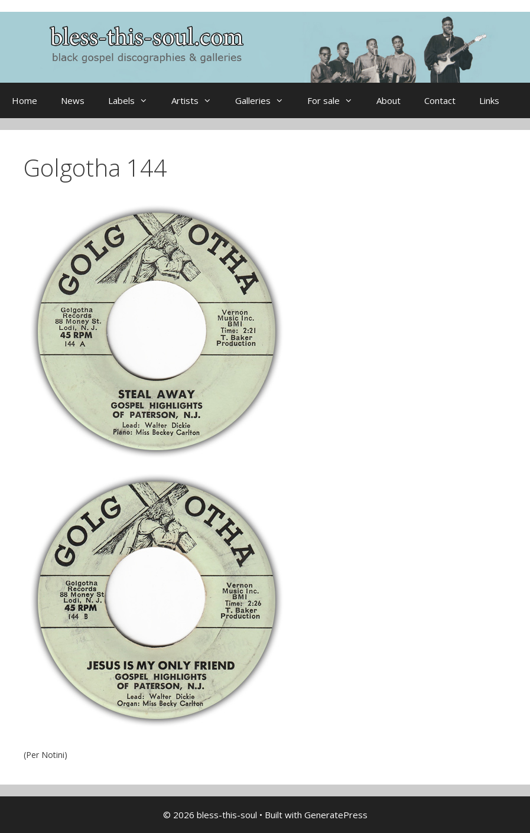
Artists (197, 100)
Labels (134, 100)
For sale (336, 100)
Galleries (265, 100)
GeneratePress (336, 815)
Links (489, 100)
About (388, 100)
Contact (440, 100)
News (72, 100)
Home (24, 100)
